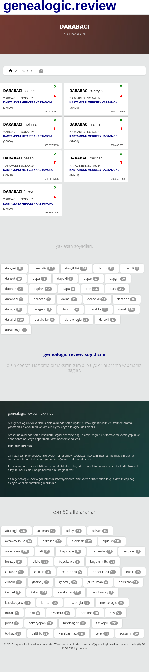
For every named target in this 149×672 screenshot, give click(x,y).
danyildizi (76, 268)
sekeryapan (41, 623)
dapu (68, 289)
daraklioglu (16, 330)
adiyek (100, 531)
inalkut (13, 592)
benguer (131, 551)
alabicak (82, 541)
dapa (39, 278)
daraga (13, 309)
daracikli (97, 299)
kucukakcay (102, 592)
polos (12, 623)
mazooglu (79, 602)
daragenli (42, 309)
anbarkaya (17, 551)
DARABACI (27, 71)
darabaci (14, 299)
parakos (90, 613)
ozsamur (60, 613)
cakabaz (14, 572)
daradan (126, 299)
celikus (42, 572)
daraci (69, 299)
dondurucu (104, 572)
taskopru (107, 623)
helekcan (129, 582)
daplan (43, 289)
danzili (132, 268)
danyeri (14, 268)
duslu (133, 572)
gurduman (97, 582)
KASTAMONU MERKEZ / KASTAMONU (28, 102)
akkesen (52, 541)
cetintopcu (72, 572)
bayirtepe (70, 551)
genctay (68, 582)
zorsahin (129, 633)
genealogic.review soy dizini (74, 354)
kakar (39, 592)
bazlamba (102, 551)
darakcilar (45, 319)
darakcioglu (77, 319)
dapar (91, 278)
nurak (12, 613)
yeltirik (40, 633)
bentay (13, 561)
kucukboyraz (18, 602)
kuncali (49, 602)
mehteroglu (112, 602)
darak (126, 309)
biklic (40, 561)
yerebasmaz (72, 633)
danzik (106, 268)
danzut (13, 278)
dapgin (117, 278)
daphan (14, 289)
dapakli (65, 278)
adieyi (74, 531)
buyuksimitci (102, 561)
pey (116, 613)
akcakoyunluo (18, 541)
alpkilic (112, 541)
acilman (46, 531)
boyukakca (69, 561)
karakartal (69, 592)
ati (44, 551)
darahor (70, 309)
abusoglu (16, 531)
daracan (42, 299)
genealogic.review (59, 6)
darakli (107, 319)
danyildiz (44, 268)
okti (35, 613)
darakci (14, 319)
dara (117, 289)
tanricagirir (74, 623)
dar (92, 289)
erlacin (13, 582)
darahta (98, 309)
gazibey (40, 582)
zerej (102, 633)
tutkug (13, 633)
